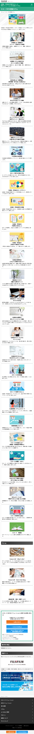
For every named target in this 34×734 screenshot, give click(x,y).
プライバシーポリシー (9, 725)
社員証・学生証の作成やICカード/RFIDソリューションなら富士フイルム (10, 5)
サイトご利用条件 (18, 725)
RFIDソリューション (6, 703)
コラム (2, 709)
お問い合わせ (26, 725)
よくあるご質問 (5, 712)
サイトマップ (4, 721)
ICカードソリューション (7, 700)
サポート (3, 715)
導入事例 (3, 706)
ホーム (2, 12)
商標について (4, 718)
